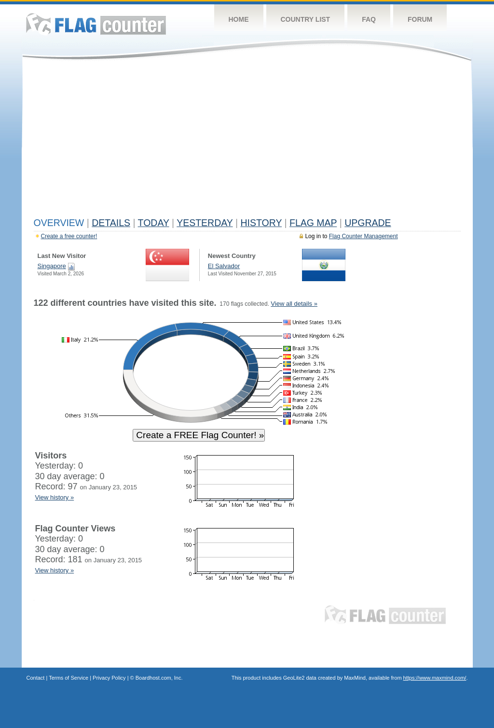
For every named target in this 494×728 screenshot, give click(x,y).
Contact (36, 678)
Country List (305, 19)
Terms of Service (68, 678)
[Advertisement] (247, 141)
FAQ (369, 19)
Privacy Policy (109, 678)
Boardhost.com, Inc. (159, 678)
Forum (420, 19)
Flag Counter (96, 24)
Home (239, 19)
